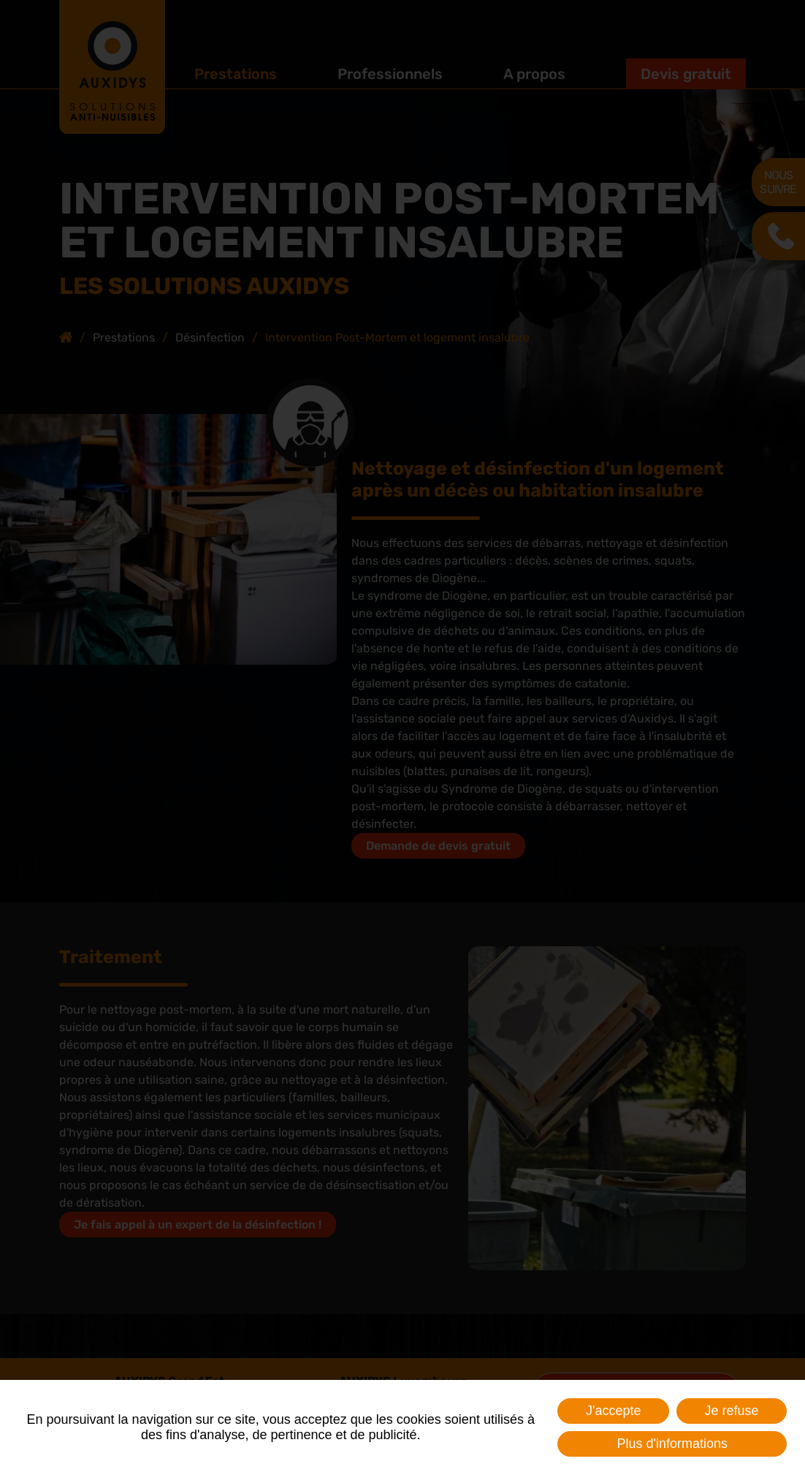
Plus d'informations (672, 1443)
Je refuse (731, 1410)
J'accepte (613, 1410)
